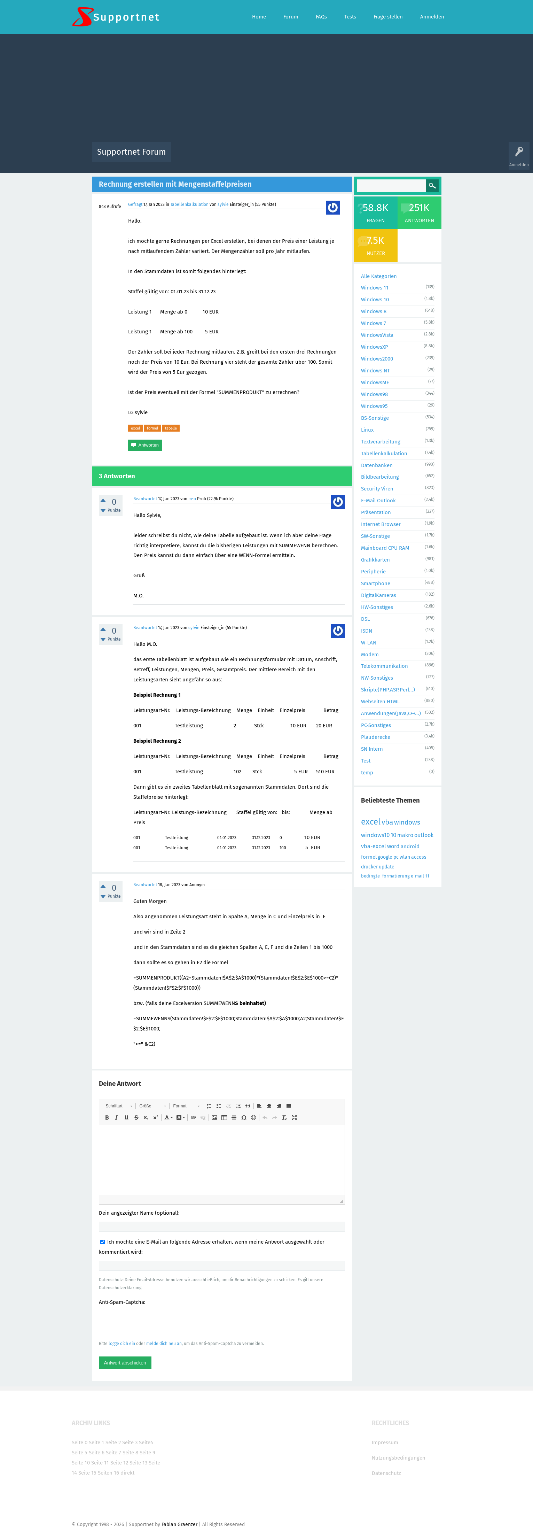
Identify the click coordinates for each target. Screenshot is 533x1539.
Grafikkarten (375, 560)
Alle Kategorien (379, 276)
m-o (192, 498)
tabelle (171, 428)
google (385, 857)
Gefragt (135, 204)
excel (135, 428)
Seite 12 (119, 1463)
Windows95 (374, 406)
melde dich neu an (164, 1343)
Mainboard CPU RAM (385, 548)
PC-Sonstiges (376, 725)
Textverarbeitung (380, 442)
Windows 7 (373, 323)
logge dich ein (122, 1343)
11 (427, 876)
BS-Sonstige (375, 418)
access (418, 857)
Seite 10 (81, 1463)
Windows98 (374, 394)
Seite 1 (96, 1442)
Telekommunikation (384, 666)
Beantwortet (145, 498)
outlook (423, 835)
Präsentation (376, 512)
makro (405, 835)
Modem (370, 654)
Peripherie (373, 572)
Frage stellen (380, 157)
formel (152, 428)
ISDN (366, 631)
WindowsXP (374, 347)
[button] (119, 1106)
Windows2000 (377, 359)
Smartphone (375, 583)
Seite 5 (79, 1452)
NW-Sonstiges (377, 678)
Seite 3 (130, 1442)
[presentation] (152, 1322)
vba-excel (373, 846)
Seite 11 (100, 1463)
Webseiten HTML (380, 701)
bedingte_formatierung (385, 876)
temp (367, 773)
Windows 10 (375, 299)
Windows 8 (373, 311)
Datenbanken (377, 465)
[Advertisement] (267, 89)
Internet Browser (381, 524)
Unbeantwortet (275, 157)
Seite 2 (113, 1442)
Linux (367, 430)
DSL (365, 619)
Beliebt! (247, 157)
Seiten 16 (108, 1473)
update (386, 867)
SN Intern (372, 749)
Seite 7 (113, 1452)
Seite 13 (138, 1463)
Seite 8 (130, 1452)
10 (393, 835)
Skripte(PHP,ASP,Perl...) (388, 690)
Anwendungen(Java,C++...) (391, 713)
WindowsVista (377, 335)
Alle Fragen (222, 157)
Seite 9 (147, 1452)
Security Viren (377, 489)
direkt (127, 1473)
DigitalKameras (378, 595)
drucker (369, 867)
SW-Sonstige (375, 536)
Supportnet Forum (131, 152)
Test (365, 761)
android (410, 846)
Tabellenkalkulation (189, 204)
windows (407, 822)
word (393, 846)
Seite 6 (96, 1452)
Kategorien (328, 157)
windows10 (375, 835)
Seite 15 (87, 1473)
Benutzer (353, 157)
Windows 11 (375, 288)
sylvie (223, 204)
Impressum (385, 1442)
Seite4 (146, 1442)
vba (387, 822)
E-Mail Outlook (378, 500)
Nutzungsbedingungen (398, 1458)
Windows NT (375, 371)
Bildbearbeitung (380, 477)
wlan (405, 857)
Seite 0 (79, 1442)
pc (396, 857)
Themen (304, 157)
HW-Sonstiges (377, 607)
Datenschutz (386, 1473)
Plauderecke (375, 737)
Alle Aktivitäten (191, 157)
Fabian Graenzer (179, 1525)
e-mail (417, 876)
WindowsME (375, 382)
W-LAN (368, 643)
